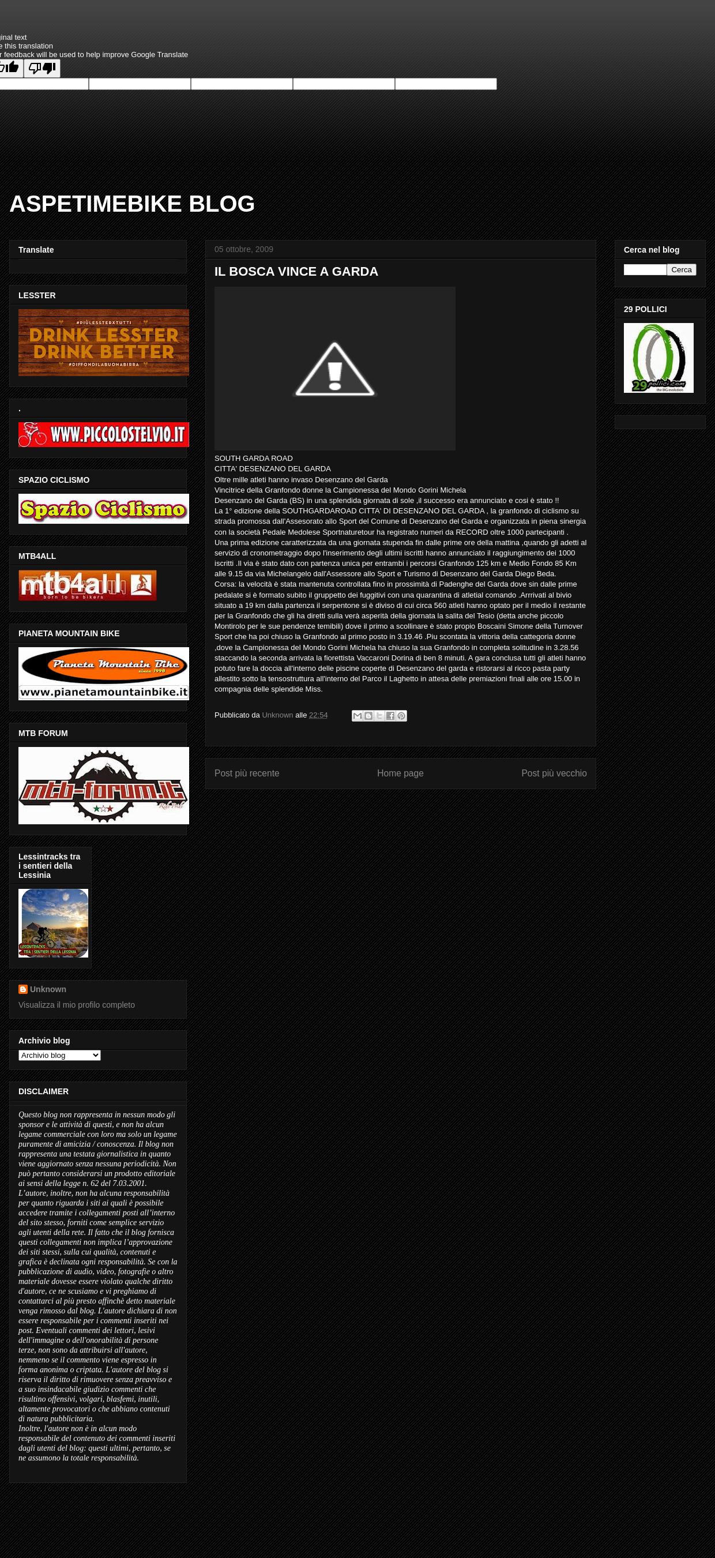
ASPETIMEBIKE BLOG (132, 203)
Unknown (48, 989)
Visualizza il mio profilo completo (76, 1004)
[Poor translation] (42, 68)
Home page (400, 773)
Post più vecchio (554, 773)
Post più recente (247, 773)
